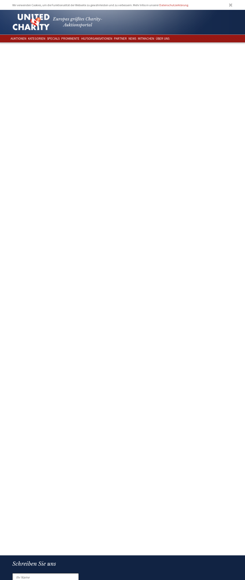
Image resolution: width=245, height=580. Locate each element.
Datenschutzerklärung (173, 5)
